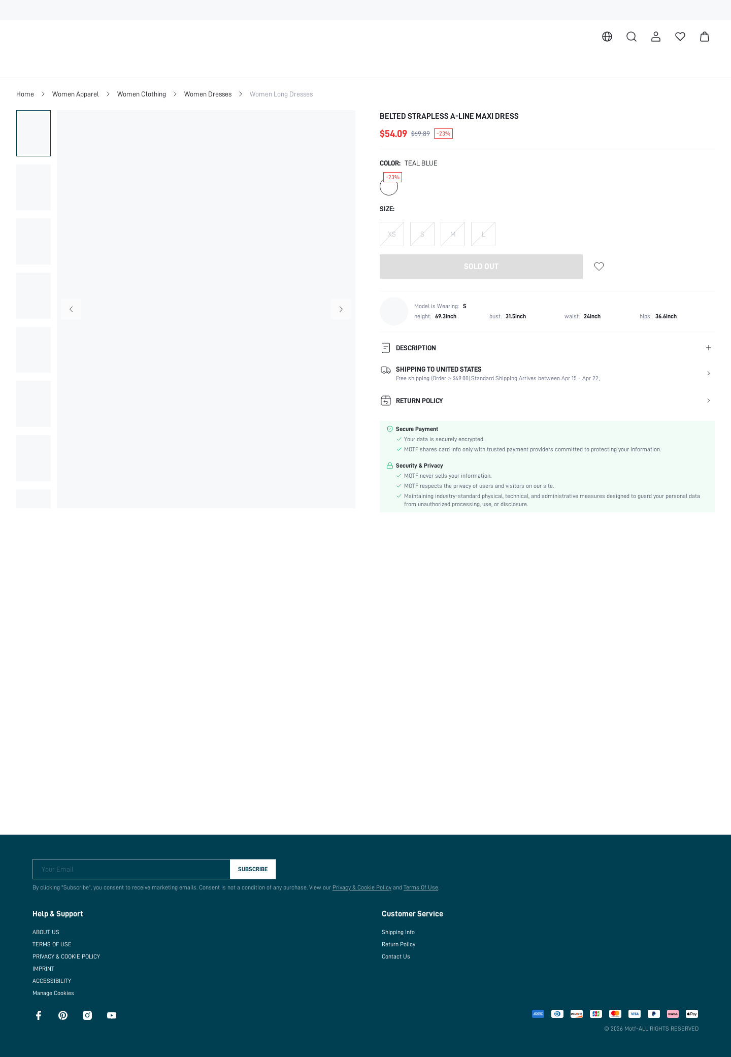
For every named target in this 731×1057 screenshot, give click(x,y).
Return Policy (398, 940)
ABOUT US (47, 928)
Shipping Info (398, 928)
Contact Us (395, 952)
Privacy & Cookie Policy (356, 883)
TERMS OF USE (53, 940)
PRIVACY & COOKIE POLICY (72, 952)
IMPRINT (44, 964)
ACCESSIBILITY (55, 976)
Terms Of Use (416, 883)
